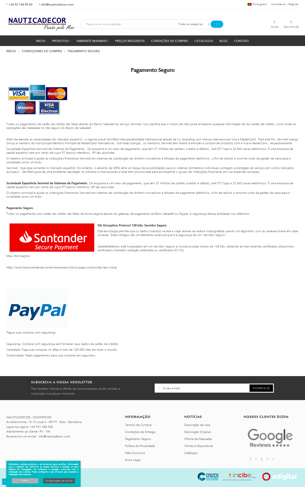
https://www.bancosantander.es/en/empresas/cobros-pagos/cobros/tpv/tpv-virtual (61, 267)
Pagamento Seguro (138, 439)
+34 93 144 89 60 (20, 4)
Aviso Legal (132, 460)
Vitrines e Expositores (198, 446)
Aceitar (25, 480)
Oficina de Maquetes (198, 439)
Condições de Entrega (140, 432)
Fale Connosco (135, 453)
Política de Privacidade (140, 446)
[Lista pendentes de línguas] (257, 4)
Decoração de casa (197, 425)
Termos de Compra (138, 425)
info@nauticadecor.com (57, 4)
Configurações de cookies (59, 480)
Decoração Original (197, 432)
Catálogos (191, 453)
